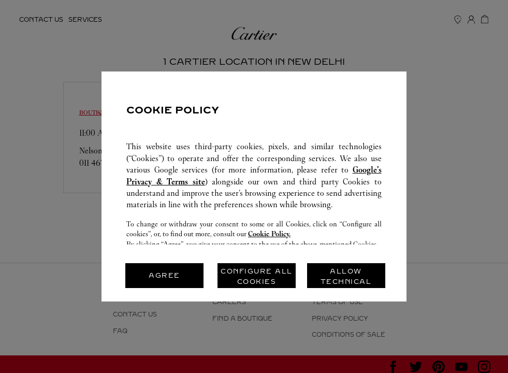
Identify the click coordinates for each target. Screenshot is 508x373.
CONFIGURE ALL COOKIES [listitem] (257, 276)
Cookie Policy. (269, 233)
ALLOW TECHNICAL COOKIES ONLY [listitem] (346, 278)
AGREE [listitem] (164, 275)
